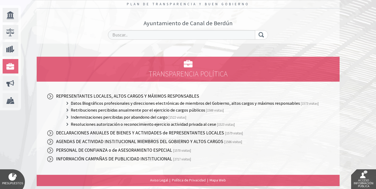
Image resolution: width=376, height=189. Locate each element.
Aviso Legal (159, 180)
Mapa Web (218, 180)
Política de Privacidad (189, 180)
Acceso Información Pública (363, 179)
